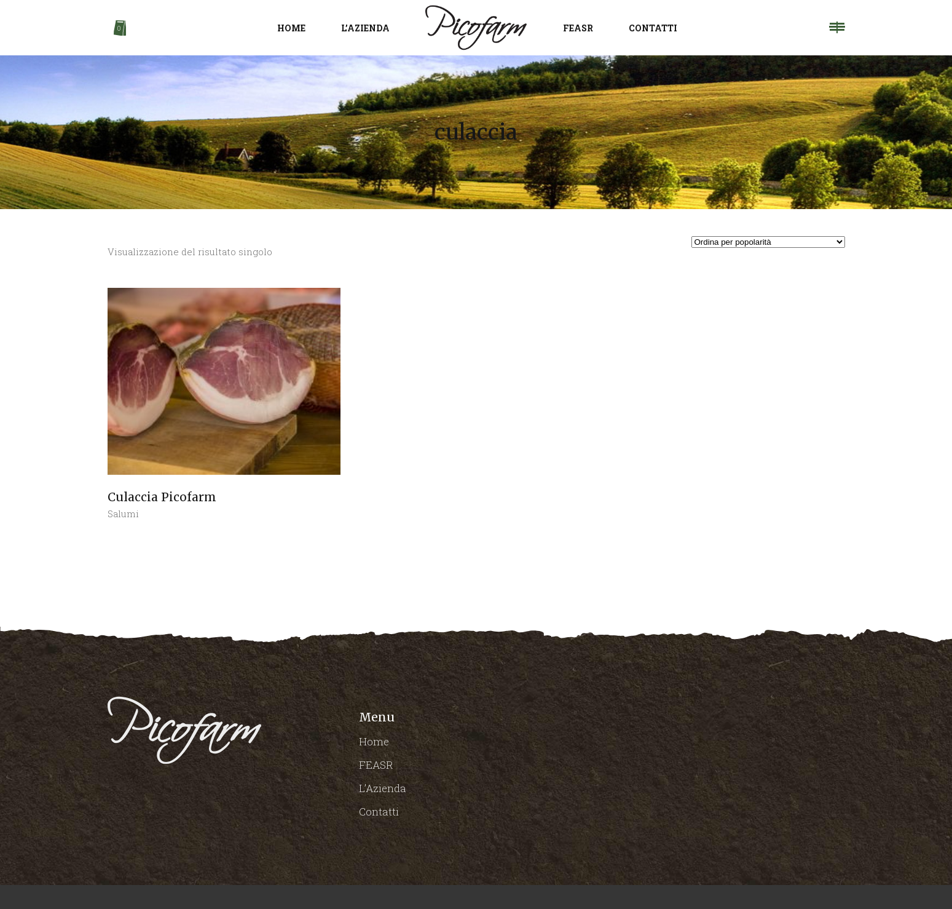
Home (374, 741)
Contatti (379, 811)
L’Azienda (382, 788)
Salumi (123, 513)
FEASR (376, 765)
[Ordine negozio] (768, 242)
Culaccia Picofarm (162, 497)
